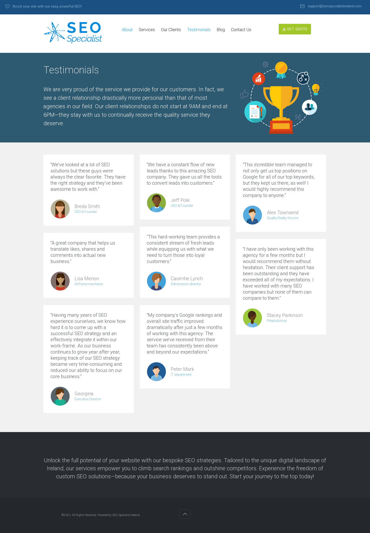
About (127, 29)
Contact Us (241, 29)
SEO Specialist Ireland (125, 515)
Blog (221, 29)
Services (147, 29)
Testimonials (198, 29)
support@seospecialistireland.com (335, 6)
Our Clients (171, 29)
